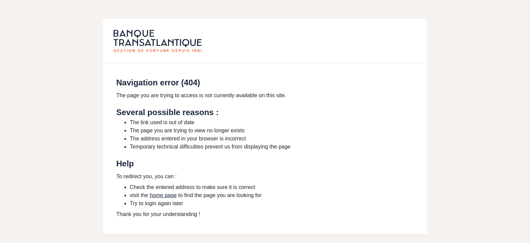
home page (163, 195)
